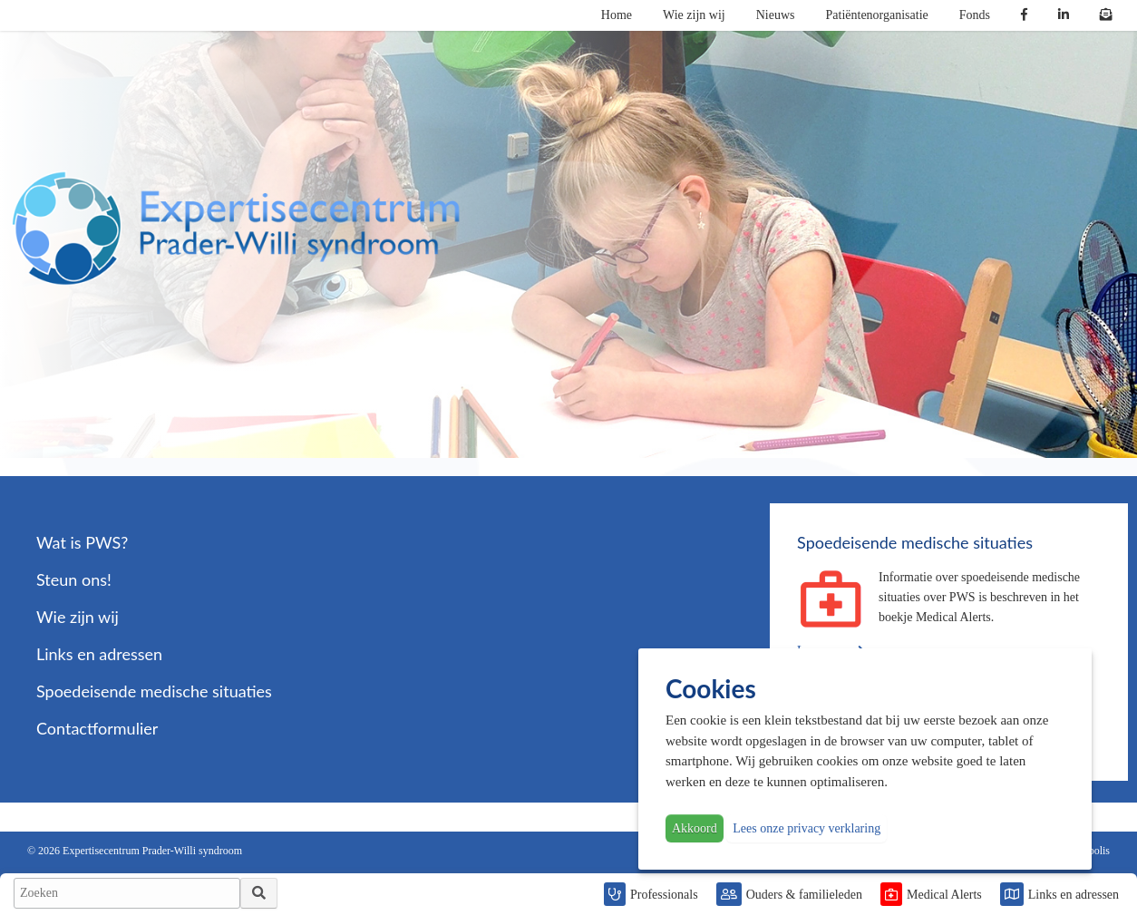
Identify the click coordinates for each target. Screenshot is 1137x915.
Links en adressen (1073, 894)
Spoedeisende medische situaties (154, 691)
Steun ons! (74, 579)
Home (616, 15)
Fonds (974, 15)
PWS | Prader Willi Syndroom (235, 228)
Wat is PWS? (82, 542)
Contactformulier (97, 728)
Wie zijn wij (694, 15)
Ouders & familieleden (804, 894)
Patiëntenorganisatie (877, 15)
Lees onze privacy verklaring (806, 828)
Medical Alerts (944, 894)
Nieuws (775, 15)
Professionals (664, 894)
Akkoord (694, 828)
